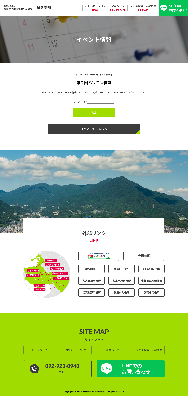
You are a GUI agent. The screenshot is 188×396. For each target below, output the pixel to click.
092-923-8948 (62, 366)
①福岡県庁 (91, 269)
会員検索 (144, 255)
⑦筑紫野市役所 (91, 292)
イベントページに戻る (94, 129)
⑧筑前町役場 (121, 292)
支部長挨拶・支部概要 (143, 8)
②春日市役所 (121, 269)
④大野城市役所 (91, 280)
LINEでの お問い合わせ (136, 368)
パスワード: (94, 101)
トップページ (39, 350)
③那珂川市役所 (151, 269)
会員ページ (117, 8)
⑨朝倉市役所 (151, 292)
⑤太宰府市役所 (121, 280)
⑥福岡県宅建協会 (151, 280)
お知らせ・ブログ (95, 8)
